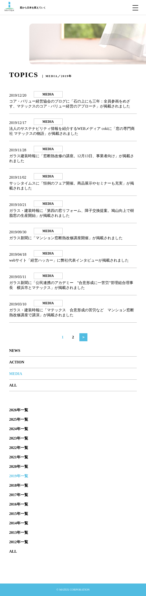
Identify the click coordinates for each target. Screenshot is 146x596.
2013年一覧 (18, 532)
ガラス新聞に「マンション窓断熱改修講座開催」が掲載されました (66, 238)
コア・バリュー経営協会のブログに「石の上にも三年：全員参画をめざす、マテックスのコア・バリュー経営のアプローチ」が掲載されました (69, 103)
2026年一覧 (18, 410)
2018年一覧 (18, 485)
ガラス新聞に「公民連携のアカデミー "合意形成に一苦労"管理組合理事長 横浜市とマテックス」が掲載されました (71, 285)
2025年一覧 (18, 419)
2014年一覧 (18, 523)
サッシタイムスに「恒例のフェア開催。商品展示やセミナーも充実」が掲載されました (71, 185)
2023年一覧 (18, 438)
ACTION (16, 362)
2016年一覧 (18, 504)
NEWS (14, 351)
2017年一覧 (18, 495)
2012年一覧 (18, 542)
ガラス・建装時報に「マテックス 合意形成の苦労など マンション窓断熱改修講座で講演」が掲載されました (71, 312)
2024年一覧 (18, 429)
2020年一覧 (18, 466)
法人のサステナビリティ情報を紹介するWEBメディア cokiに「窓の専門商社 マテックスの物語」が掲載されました (72, 131)
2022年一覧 (18, 448)
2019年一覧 (18, 476)
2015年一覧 (18, 514)
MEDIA (15, 374)
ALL (13, 385)
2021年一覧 (18, 457)
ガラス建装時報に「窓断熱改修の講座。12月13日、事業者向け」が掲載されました (71, 158)
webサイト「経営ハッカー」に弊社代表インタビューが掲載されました (69, 260)
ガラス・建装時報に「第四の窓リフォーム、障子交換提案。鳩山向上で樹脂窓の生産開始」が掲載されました (71, 213)
